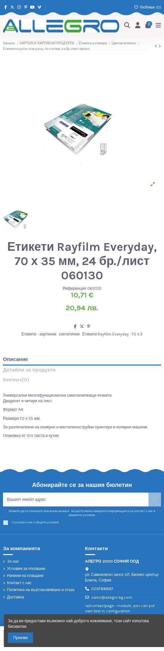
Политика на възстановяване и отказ (41, 589)
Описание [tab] (15, 359)
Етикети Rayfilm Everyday (105, 334)
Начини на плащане (25, 575)
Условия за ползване (26, 568)
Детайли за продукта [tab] (29, 370)
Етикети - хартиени (39, 334)
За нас (13, 561)
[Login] (138, 26)
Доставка (15, 597)
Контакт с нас (19, 583)
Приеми (20, 637)
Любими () (147, 7)
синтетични (69, 334)
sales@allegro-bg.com (111, 597)
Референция (74, 288)
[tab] (82, 381)
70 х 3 (137, 334)
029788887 (102, 588)
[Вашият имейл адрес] (76, 499)
